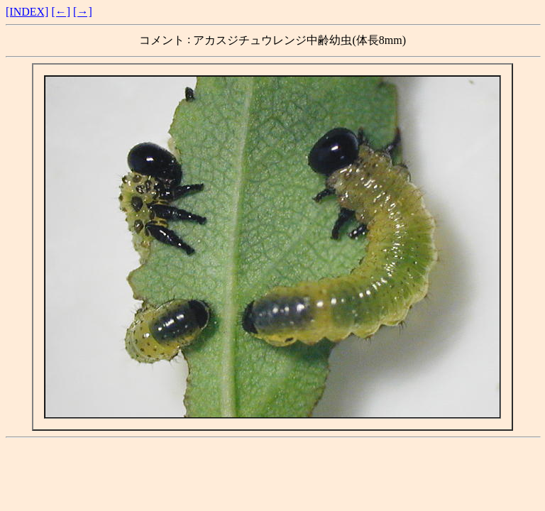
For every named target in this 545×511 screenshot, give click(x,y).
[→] (82, 12)
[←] (60, 12)
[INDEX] (27, 12)
